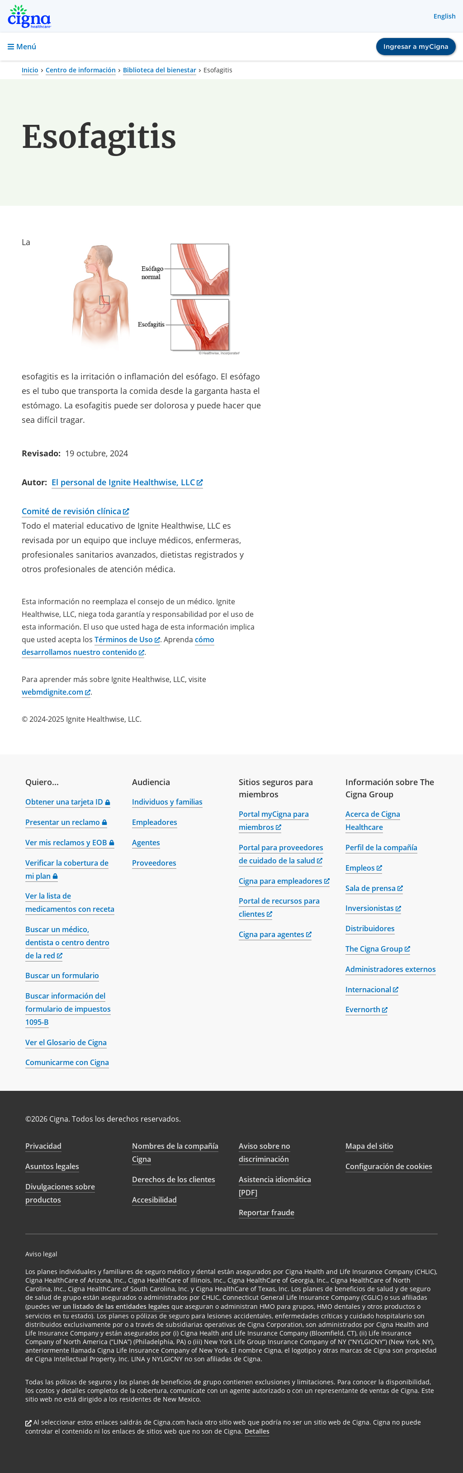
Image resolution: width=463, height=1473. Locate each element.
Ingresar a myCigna (416, 46)
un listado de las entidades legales (116, 1306)
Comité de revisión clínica (75, 511)
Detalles (257, 1431)
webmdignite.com (56, 692)
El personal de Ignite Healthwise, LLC (127, 482)
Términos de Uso (127, 639)
